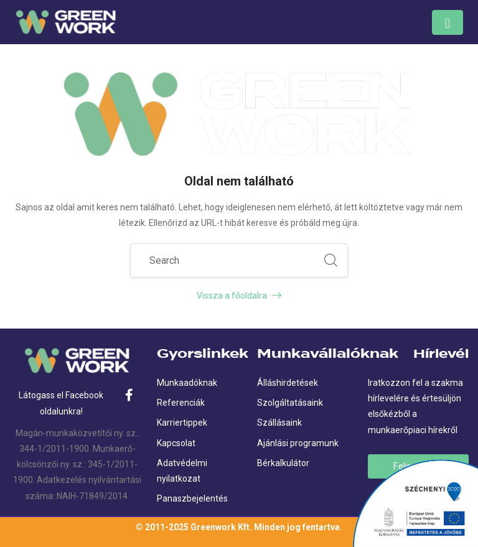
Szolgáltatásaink (290, 403)
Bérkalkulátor (283, 463)
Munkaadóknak (187, 383)
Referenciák (181, 403)
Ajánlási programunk (298, 443)
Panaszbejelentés (192, 498)
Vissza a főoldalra (239, 296)
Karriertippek (182, 423)
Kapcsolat (176, 443)
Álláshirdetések (287, 383)
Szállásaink (279, 423)
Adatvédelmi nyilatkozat (182, 471)
